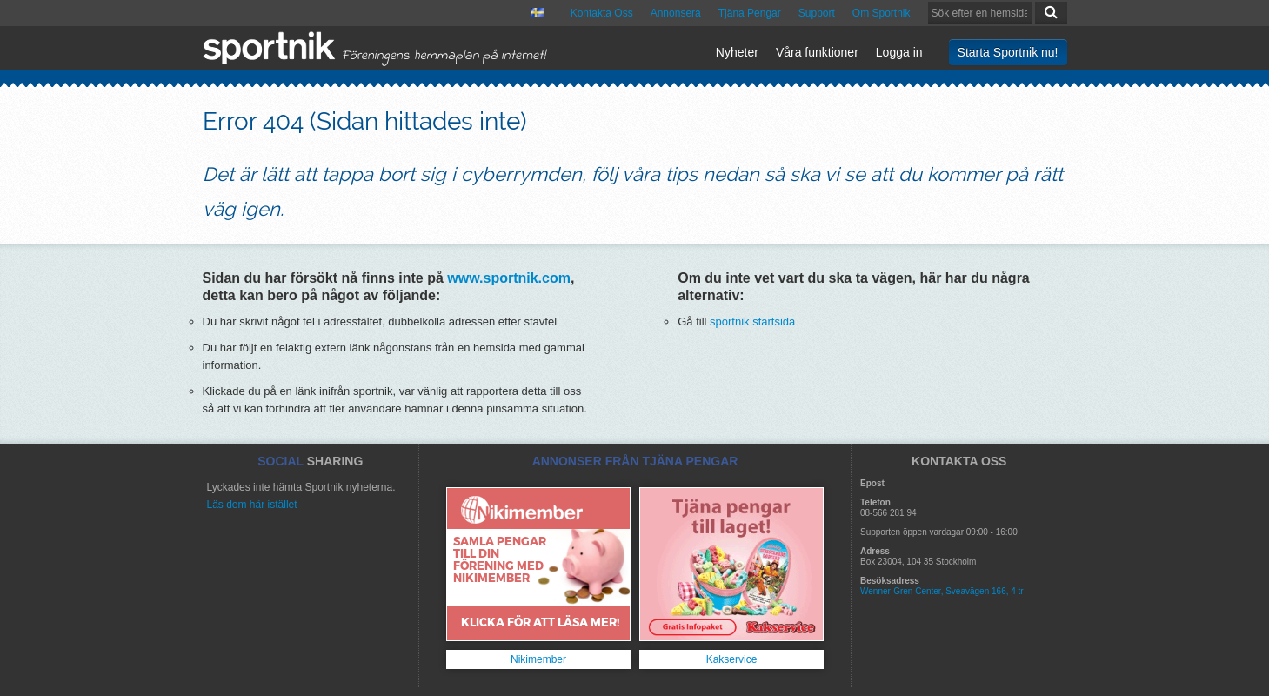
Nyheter (737, 52)
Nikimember (538, 659)
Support (816, 13)
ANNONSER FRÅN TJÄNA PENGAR (635, 461)
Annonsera (676, 13)
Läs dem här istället (252, 505)
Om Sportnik (881, 13)
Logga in (899, 52)
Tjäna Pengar (749, 13)
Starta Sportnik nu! (1008, 52)
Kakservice (732, 659)
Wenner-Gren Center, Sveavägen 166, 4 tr (942, 591)
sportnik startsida (752, 321)
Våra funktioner (817, 52)
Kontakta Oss (602, 13)
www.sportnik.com (509, 278)
